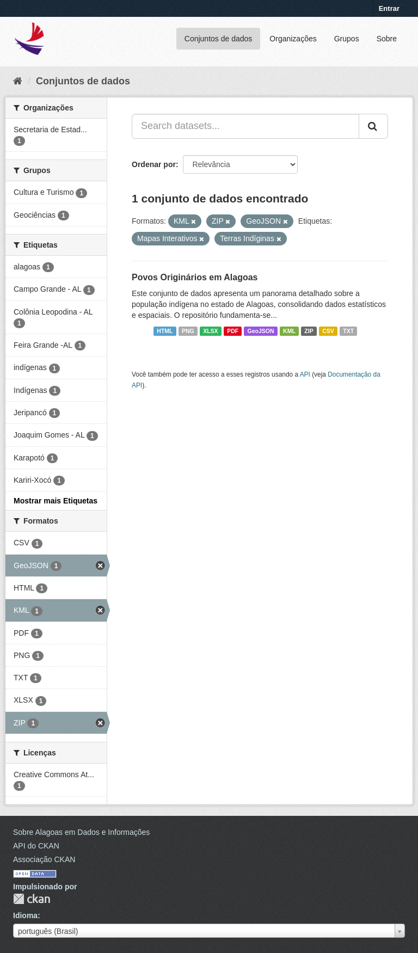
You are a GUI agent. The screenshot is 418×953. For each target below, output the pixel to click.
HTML (165, 331)
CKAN (31, 899)
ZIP (308, 331)
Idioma (25, 915)
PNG (188, 331)
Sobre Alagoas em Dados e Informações (81, 832)
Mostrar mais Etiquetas (55, 500)
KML (289, 331)
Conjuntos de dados (219, 38)
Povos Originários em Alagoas (194, 277)
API (305, 374)
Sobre (387, 38)
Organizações (292, 38)
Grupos (346, 38)
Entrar (389, 8)
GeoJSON (261, 331)
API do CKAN (36, 845)
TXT (348, 331)
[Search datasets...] (245, 126)
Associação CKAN (44, 859)
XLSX (210, 331)
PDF (232, 331)
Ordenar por (154, 164)
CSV (328, 331)
